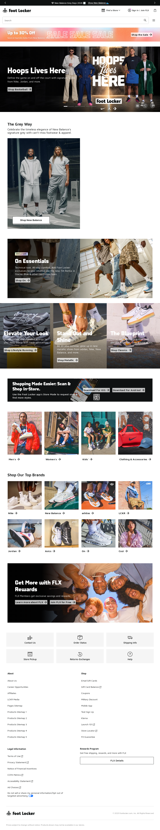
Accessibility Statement (20, 781)
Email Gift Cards (89, 680)
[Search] (76, 20)
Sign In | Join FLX (138, 10)
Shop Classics (121, 350)
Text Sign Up (87, 712)
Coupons (85, 693)
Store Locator (89, 730)
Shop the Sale (142, 34)
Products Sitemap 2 (17, 718)
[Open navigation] (153, 20)
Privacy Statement (18, 762)
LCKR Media (13, 699)
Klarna (84, 718)
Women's (53, 459)
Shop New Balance (31, 220)
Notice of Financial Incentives (22, 768)
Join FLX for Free (62, 602)
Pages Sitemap (15, 705)
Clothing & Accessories (135, 459)
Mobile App (86, 705)
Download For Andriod (128, 390)
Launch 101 (88, 724)
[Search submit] (145, 20)
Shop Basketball (19, 89)
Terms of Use (15, 756)
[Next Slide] (152, 105)
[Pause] (137, 105)
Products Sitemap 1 (17, 712)
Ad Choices (14, 787)
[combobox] (76, 20)
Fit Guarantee (88, 737)
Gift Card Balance (91, 687)
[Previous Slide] (145, 105)
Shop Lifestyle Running (20, 350)
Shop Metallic (68, 360)
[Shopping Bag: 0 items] (155, 10)
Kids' (87, 459)
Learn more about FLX (31, 602)
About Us (12, 680)
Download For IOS (96, 390)
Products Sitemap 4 (17, 730)
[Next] (154, 3)
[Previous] (5, 3)
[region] (80, 3)
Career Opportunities (18, 687)
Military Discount (89, 699)
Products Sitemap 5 (17, 737)
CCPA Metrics (15, 774)
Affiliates (12, 693)
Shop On (23, 280)
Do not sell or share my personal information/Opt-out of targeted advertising (35, 794)
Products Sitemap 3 (17, 724)
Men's (14, 459)
